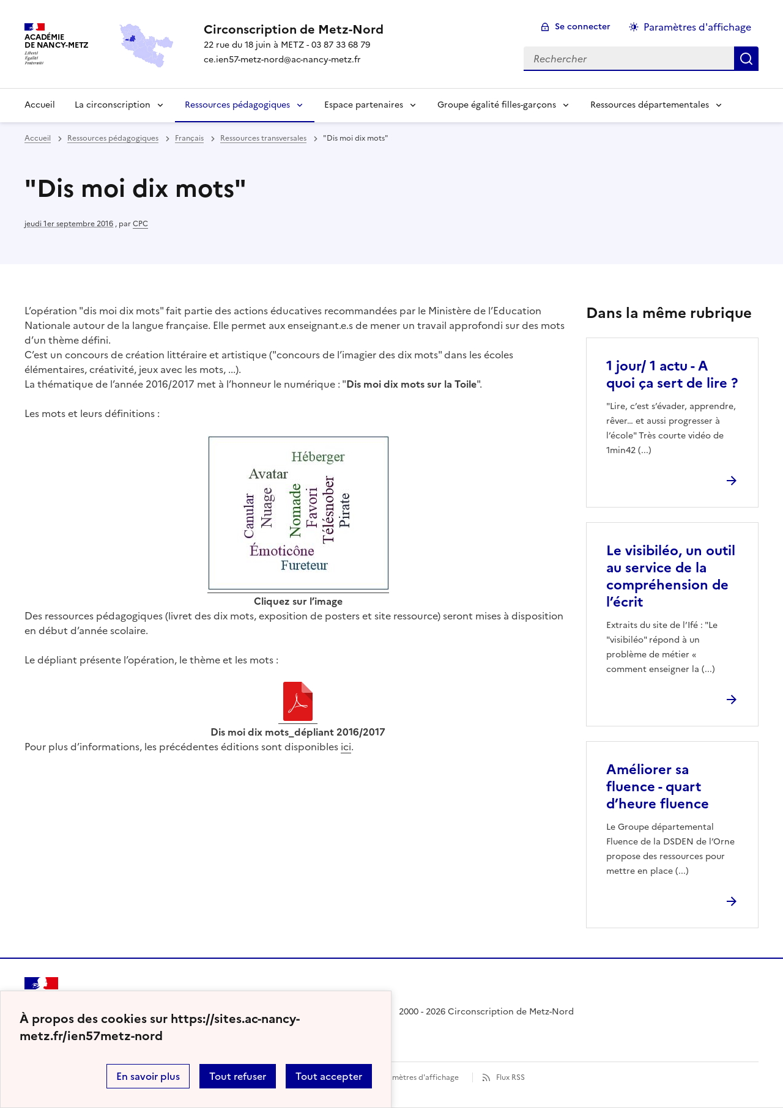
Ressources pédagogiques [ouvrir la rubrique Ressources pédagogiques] (112, 138)
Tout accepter (328, 1076)
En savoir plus (148, 1076)
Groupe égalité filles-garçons (496, 104)
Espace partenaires (363, 104)
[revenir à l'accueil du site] (294, 29)
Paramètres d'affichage (417, 1077)
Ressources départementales (649, 104)
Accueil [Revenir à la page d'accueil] (39, 104)
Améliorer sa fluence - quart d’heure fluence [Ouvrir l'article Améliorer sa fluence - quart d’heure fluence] (657, 786)
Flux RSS (510, 1077)
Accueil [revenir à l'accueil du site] (37, 138)
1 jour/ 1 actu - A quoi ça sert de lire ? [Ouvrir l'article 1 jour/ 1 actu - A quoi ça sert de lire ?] (672, 374)
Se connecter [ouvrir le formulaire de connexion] (582, 26)
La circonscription (112, 104)
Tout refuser (237, 1076)
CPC (140, 223)
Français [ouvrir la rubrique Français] (189, 138)
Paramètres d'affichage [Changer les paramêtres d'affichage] (697, 27)
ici (346, 746)
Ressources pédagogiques (237, 104)
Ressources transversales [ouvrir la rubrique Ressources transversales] (263, 138)
